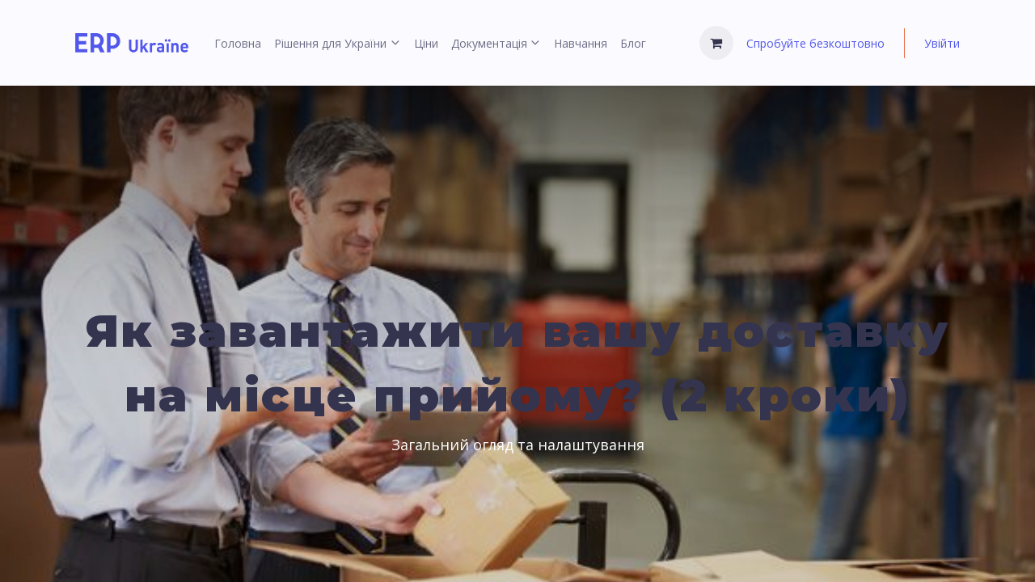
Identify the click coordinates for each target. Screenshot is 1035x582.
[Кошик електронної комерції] (716, 43)
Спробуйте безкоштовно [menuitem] (815, 43)
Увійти (942, 43)
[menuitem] (238, 43)
